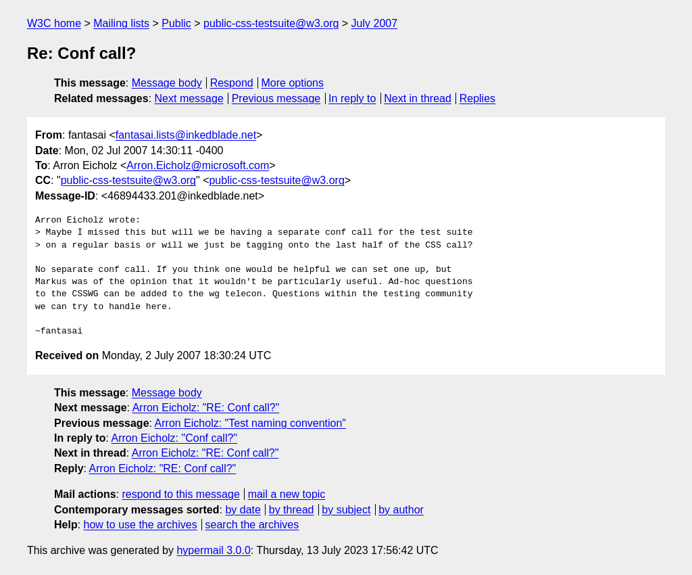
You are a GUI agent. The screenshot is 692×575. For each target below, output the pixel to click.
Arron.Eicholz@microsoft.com (197, 165)
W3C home (54, 23)
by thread (291, 509)
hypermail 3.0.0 (213, 550)
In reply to (352, 98)
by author (401, 509)
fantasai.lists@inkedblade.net (186, 135)
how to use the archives (140, 524)
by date (242, 509)
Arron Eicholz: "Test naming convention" (251, 423)
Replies (477, 98)
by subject (346, 509)
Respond (231, 83)
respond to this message (180, 494)
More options (293, 83)
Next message (189, 98)
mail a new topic (287, 494)
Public (176, 23)
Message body (167, 83)
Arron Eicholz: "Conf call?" (174, 438)
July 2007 (374, 23)
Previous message (276, 98)
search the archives (252, 524)
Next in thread (417, 98)
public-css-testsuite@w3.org (271, 23)
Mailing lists (121, 23)
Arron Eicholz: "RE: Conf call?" (206, 407)
